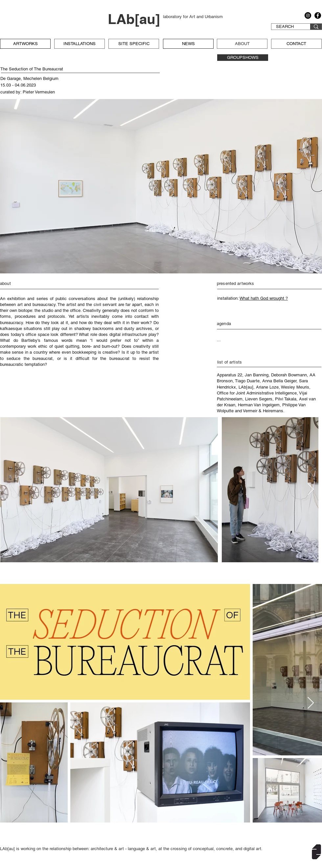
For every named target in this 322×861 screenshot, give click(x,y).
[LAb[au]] (135, 19)
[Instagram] (308, 15)
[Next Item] (310, 489)
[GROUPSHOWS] (242, 57)
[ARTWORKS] (25, 44)
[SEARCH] (284, 26)
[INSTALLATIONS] (79, 44)
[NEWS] (188, 44)
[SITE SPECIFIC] (133, 44)
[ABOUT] (242, 44)
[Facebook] (317, 15)
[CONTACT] (296, 44)
